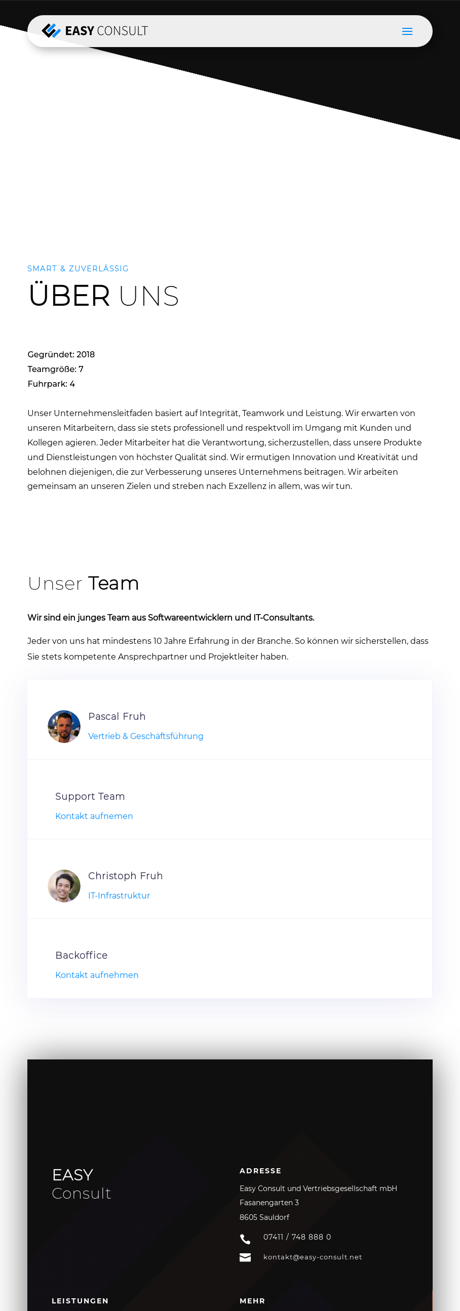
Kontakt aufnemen (94, 816)
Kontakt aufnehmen (97, 975)
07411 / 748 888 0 (297, 1237)
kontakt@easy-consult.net (312, 1257)
